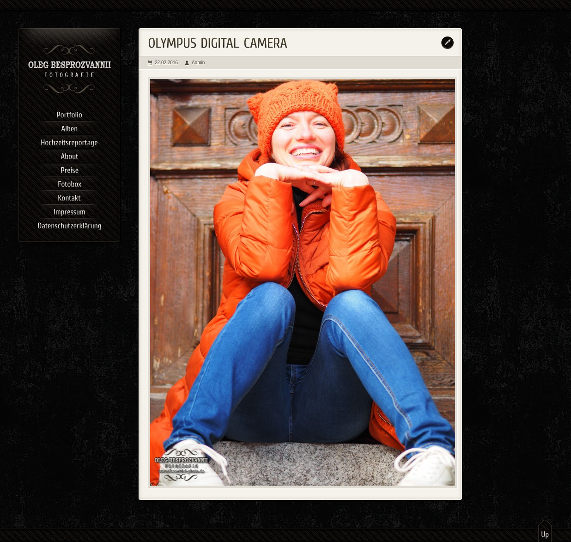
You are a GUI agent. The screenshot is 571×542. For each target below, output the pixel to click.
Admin (198, 62)
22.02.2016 (166, 62)
